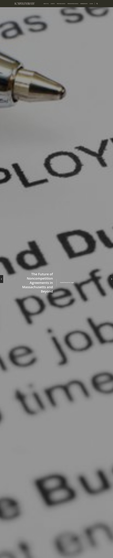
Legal (72, 282)
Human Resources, (65, 282)
